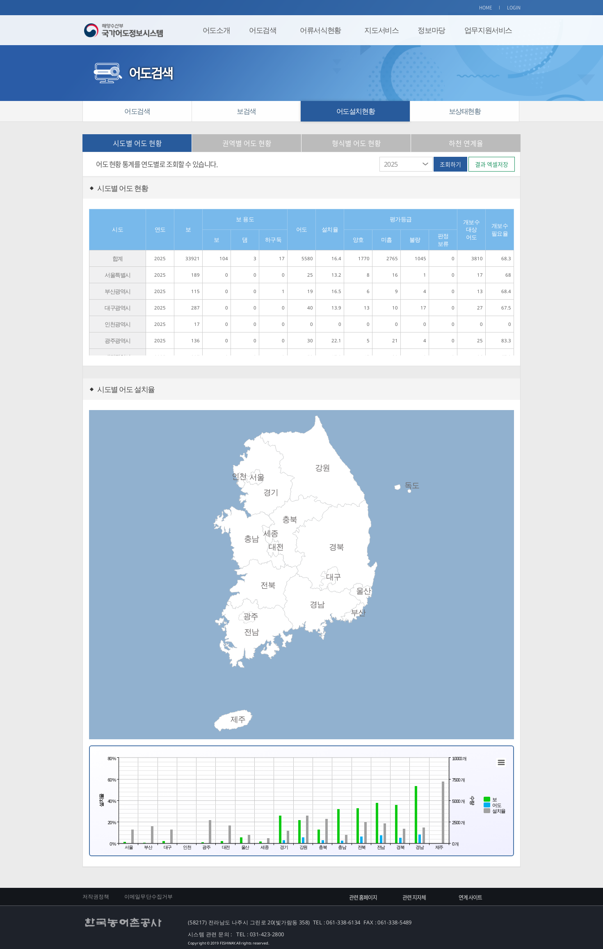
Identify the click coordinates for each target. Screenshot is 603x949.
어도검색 (262, 30)
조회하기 (450, 164)
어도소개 (216, 30)
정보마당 (431, 30)
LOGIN (514, 7)
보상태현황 (465, 111)
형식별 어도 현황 (356, 143)
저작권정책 (96, 896)
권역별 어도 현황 (247, 143)
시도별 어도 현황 (137, 143)
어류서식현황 (320, 30)
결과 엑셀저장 (491, 164)
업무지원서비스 (488, 30)
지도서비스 (381, 30)
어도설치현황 (355, 111)
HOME (485, 7)
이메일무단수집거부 (148, 896)
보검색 (246, 111)
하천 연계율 (466, 143)
